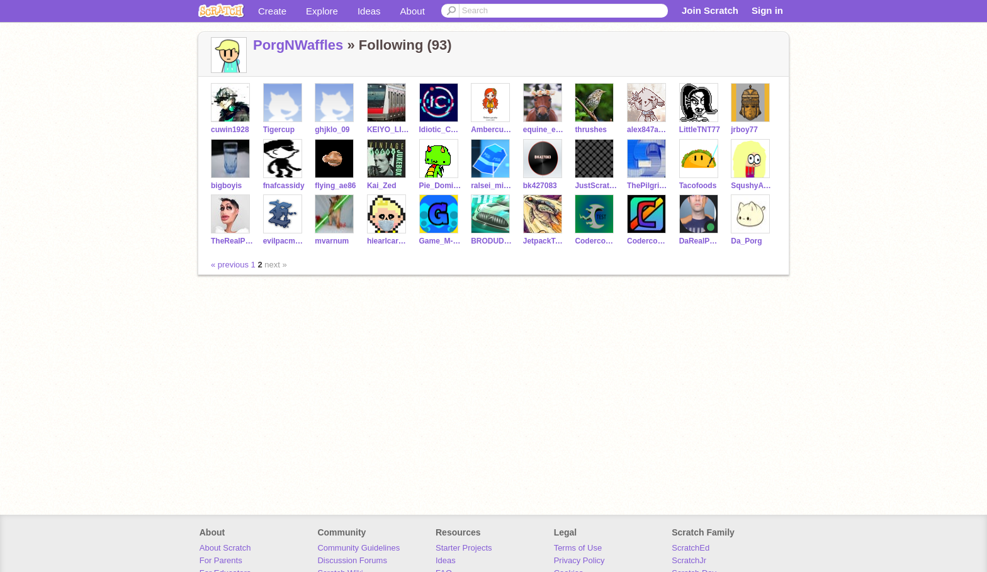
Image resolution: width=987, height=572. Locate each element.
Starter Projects (464, 547)
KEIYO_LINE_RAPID (388, 129)
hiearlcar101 (388, 241)
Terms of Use (578, 547)
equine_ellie (544, 129)
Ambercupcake (492, 129)
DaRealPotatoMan (700, 241)
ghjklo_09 (332, 129)
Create (272, 11)
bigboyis (226, 185)
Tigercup (279, 129)
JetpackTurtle (544, 241)
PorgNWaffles (298, 45)
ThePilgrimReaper (648, 185)
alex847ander (648, 129)
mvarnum (332, 241)
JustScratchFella (596, 185)
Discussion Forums (352, 560)
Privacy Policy (579, 560)
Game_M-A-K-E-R (440, 241)
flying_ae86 (335, 185)
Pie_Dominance (440, 185)
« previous (231, 264)
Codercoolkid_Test (596, 241)
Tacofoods (698, 185)
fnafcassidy (284, 185)
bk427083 (540, 185)
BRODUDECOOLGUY (492, 241)
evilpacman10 (284, 241)
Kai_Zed (382, 185)
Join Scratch (710, 10)
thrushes (591, 129)
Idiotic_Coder (440, 129)
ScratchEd (690, 547)
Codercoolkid (648, 241)
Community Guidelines (358, 547)
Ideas (369, 11)
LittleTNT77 (699, 129)
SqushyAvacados (752, 185)
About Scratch (225, 547)
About (412, 11)
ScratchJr (689, 560)
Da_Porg (746, 241)
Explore (322, 11)
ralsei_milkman (492, 185)
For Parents (221, 560)
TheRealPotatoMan (232, 241)
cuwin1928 (230, 129)
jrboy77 (744, 129)
